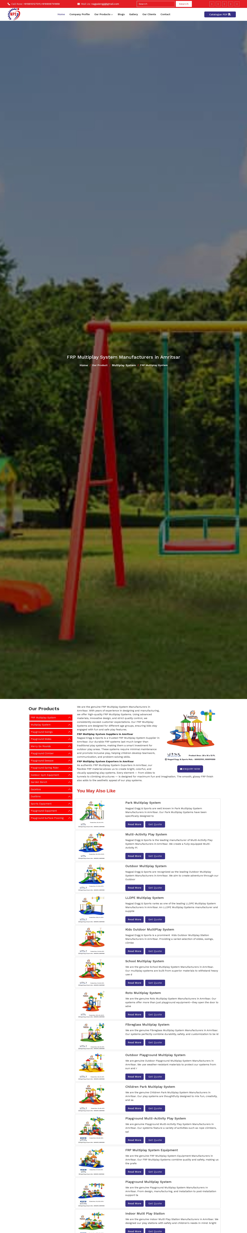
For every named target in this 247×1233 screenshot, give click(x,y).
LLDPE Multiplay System (144, 898)
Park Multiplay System (143, 802)
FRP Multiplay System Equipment (151, 1150)
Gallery (133, 14)
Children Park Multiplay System (150, 1087)
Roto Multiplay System (143, 993)
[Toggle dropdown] (112, 14)
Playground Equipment (44, 810)
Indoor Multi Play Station (145, 1213)
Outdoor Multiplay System (146, 866)
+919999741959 (50, 4)
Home (61, 14)
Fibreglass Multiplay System (147, 1024)
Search (184, 3)
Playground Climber (42, 753)
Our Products (103, 14)
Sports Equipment (41, 803)
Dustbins (36, 796)
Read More (134, 824)
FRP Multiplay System (43, 717)
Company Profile (79, 14)
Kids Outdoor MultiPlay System (149, 929)
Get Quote (155, 824)
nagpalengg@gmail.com (105, 4)
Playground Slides (41, 739)
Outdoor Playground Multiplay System (155, 1055)
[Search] (156, 4)
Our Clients (149, 14)
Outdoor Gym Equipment (45, 775)
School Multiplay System (144, 961)
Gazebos (36, 789)
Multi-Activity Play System (146, 834)
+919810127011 (31, 4)
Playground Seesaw (42, 760)
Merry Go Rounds (41, 746)
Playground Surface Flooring (47, 818)
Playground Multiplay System (148, 1182)
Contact (165, 14)
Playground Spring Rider (45, 767)
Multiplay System (124, 365)
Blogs (121, 14)
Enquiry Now (190, 769)
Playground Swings (42, 732)
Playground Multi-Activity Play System (155, 1118)
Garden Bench (39, 782)
